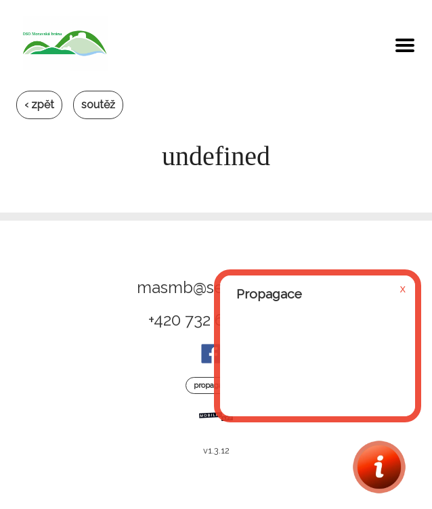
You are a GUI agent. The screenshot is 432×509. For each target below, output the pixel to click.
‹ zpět (39, 104)
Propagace (213, 385)
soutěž (98, 104)
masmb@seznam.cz (211, 287)
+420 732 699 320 (211, 320)
